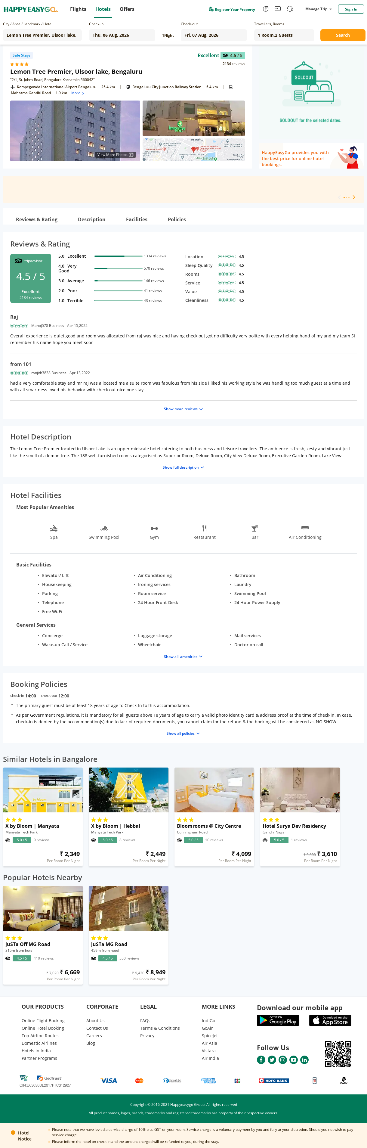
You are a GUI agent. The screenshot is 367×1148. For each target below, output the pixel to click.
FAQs (145, 1020)
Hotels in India (36, 1050)
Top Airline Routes (40, 1035)
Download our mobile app (300, 1007)
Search (343, 35)
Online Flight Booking (43, 1020)
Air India (210, 1058)
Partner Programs (39, 1058)
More (78, 92)
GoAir (207, 1028)
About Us (95, 1020)
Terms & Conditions (160, 1028)
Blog (90, 1043)
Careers (94, 1035)
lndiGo (208, 1020)
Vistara (209, 1050)
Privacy (147, 1035)
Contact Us (97, 1028)
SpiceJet (210, 1035)
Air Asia (209, 1043)
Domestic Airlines (39, 1043)
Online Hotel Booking (43, 1028)
